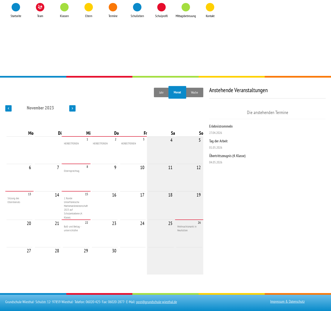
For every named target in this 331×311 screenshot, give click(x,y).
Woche (194, 92)
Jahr (161, 92)
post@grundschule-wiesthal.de (156, 301)
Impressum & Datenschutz (287, 301)
